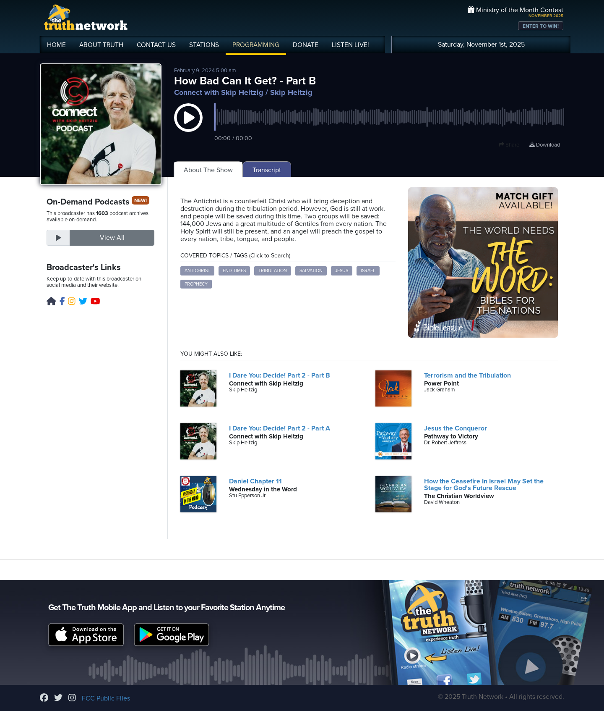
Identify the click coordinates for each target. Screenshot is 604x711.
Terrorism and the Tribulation (467, 375)
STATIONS (204, 45)
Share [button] (509, 145)
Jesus (341, 270)
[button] (188, 126)
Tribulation (272, 270)
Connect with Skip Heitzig (218, 92)
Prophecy (196, 284)
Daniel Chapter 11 (255, 481)
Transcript (267, 170)
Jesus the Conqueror (455, 428)
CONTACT (156, 45)
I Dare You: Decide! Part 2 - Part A (279, 428)
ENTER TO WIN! (541, 26)
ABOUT (101, 45)
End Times (234, 270)
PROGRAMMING (255, 45)
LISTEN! (350, 45)
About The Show (208, 170)
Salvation (311, 270)
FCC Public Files (106, 698)
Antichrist (197, 270)
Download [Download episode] (544, 145)
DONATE (305, 45)
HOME (56, 45)
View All (112, 238)
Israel (368, 270)
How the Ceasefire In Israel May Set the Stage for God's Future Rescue (484, 484)
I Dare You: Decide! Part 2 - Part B (279, 375)
